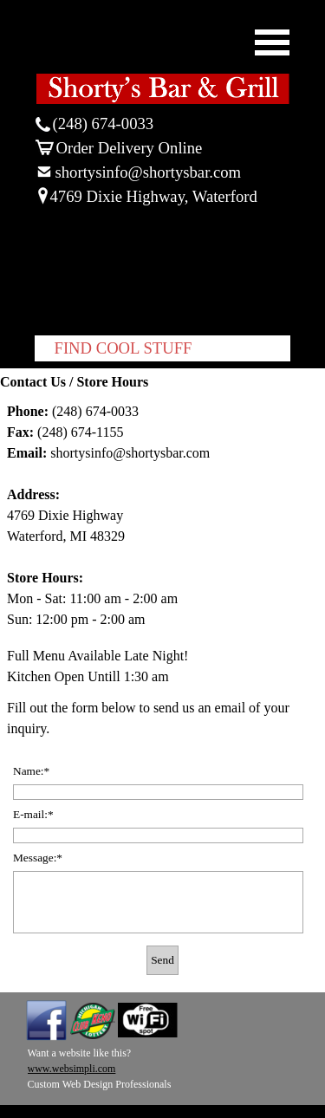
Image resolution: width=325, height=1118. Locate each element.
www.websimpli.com (72, 1069)
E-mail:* (33, 814)
